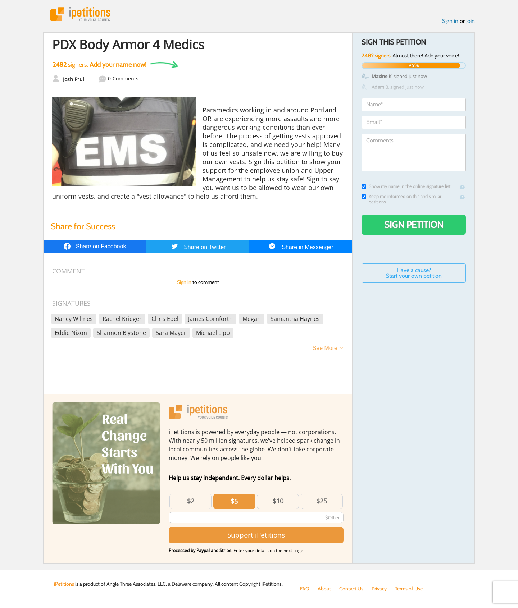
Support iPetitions (256, 535)
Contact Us (351, 588)
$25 (321, 501)
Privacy (379, 588)
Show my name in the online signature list (406, 186)
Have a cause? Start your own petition (414, 273)
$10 (278, 501)
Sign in (450, 21)
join (470, 21)
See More (325, 348)
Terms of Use (409, 588)
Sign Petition (414, 224)
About (324, 588)
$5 (234, 501)
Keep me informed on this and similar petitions (401, 199)
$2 (190, 501)
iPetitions (80, 14)
